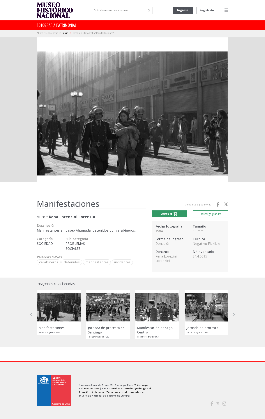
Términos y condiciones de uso (125, 392)
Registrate (206, 10)
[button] (31, 314)
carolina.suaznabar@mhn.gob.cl (130, 388)
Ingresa (182, 10)
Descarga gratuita (210, 214)
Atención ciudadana (91, 392)
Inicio (66, 33)
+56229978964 (91, 388)
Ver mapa (141, 385)
